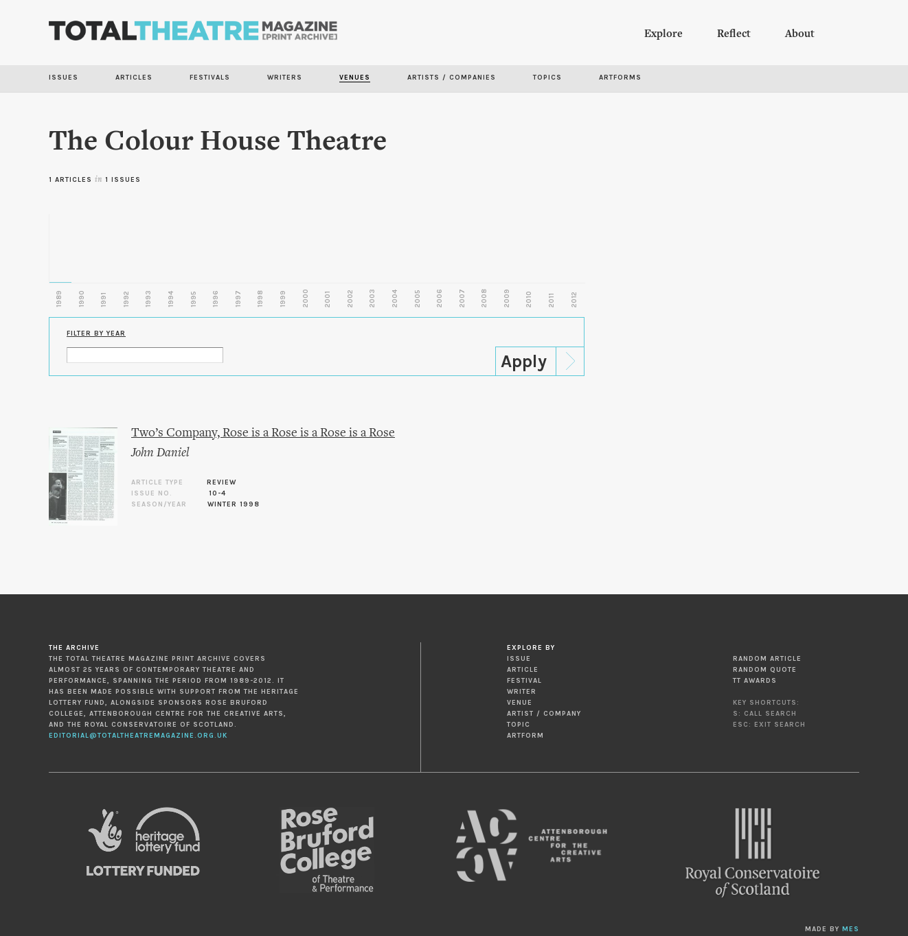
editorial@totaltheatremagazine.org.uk (138, 736)
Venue (519, 703)
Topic (518, 725)
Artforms (620, 77)
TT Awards (755, 681)
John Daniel (160, 453)
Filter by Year (96, 333)
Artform (525, 736)
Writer (521, 692)
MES (850, 929)
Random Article (767, 659)
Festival (524, 681)
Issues (63, 77)
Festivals (210, 77)
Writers (284, 77)
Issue (519, 659)
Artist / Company (544, 714)
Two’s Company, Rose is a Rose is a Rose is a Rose (263, 433)
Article (522, 670)
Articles (133, 77)
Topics (547, 77)
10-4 (217, 493)
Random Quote (765, 670)
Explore (663, 34)
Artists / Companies (451, 77)
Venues (354, 77)
